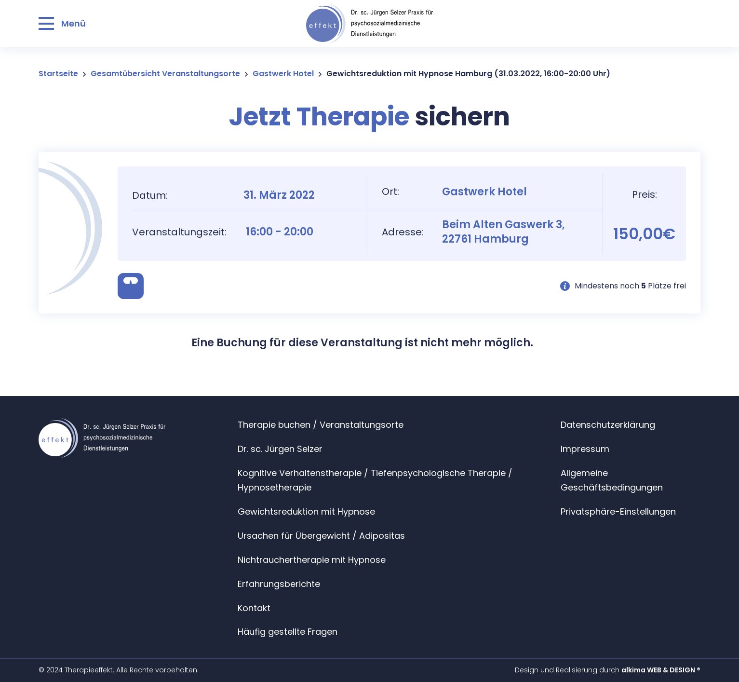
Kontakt (254, 608)
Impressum (585, 449)
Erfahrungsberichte (279, 584)
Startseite (58, 73)
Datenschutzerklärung (608, 425)
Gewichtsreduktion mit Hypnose (306, 511)
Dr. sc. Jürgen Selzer (280, 449)
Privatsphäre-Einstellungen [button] (618, 511)
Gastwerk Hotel (283, 73)
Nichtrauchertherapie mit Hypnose (312, 560)
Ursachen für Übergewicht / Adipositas (321, 536)
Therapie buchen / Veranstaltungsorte (320, 425)
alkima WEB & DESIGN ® (660, 670)
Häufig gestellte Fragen (287, 632)
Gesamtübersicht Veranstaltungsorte (165, 73)
